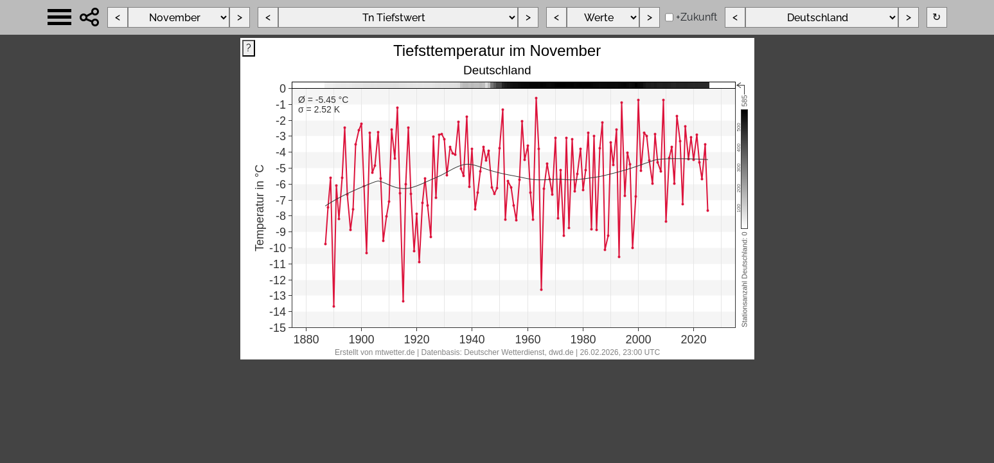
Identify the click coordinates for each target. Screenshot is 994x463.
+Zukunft (696, 17)
